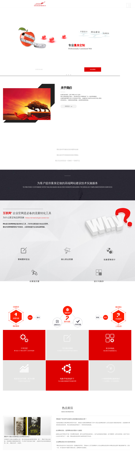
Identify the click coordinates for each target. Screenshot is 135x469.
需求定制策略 (73, 4)
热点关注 (120, 448)
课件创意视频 (53, 450)
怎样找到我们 (36, 450)
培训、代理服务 (71, 446)
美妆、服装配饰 (71, 450)
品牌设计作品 (33, 4)
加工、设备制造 (71, 443)
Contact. (13, 459)
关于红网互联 (87, 4)
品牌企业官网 (46, 4)
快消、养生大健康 (71, 452)
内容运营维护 (60, 4)
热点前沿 (67, 355)
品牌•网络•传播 (36, 446)
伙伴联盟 (34, 452)
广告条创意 (87, 448)
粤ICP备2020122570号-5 (13, 453)
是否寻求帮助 (104, 448)
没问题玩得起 (104, 450)
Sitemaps (91, 465)
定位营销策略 (104, 446)
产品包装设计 (53, 448)
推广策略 (120, 450)
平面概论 (120, 443)
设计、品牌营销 (71, 448)
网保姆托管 (87, 443)
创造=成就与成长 (36, 448)
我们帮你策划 (104, 443)
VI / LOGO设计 (54, 443)
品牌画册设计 (53, 446)
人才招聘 (34, 454)
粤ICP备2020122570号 (82, 465)
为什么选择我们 (36, 443)
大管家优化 (87, 446)
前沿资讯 (120, 446)
